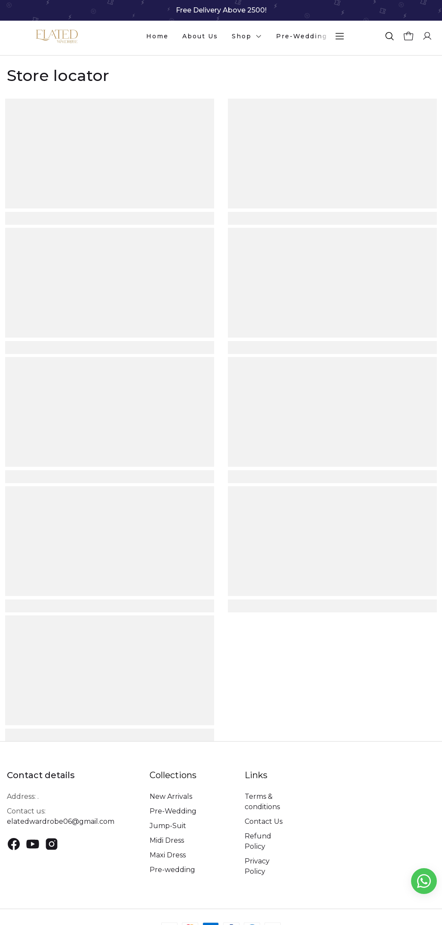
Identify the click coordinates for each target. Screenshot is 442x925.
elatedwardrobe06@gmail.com (60, 821)
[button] (389, 36)
